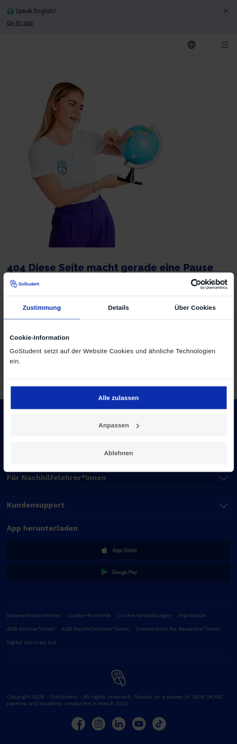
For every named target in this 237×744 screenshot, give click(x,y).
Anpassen (119, 425)
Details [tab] (118, 307)
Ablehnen (118, 452)
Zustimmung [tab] (42, 307)
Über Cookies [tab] (195, 307)
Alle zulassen (118, 397)
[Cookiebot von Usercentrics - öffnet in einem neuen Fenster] (190, 284)
